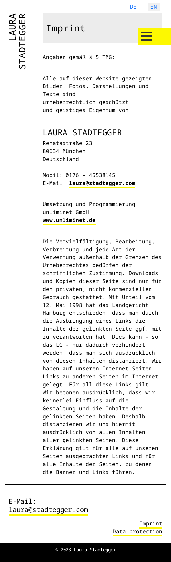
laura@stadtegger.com (102, 183)
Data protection (137, 531)
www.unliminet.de (69, 220)
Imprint (150, 523)
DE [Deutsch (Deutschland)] (133, 6)
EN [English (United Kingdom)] (153, 6)
